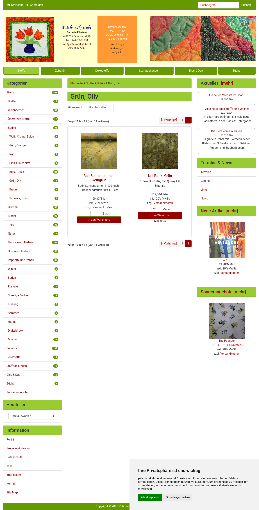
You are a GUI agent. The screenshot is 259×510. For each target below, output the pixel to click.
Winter (32, 269)
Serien (32, 277)
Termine (206, 172)
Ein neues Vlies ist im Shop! (226, 95)
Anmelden (34, 5)
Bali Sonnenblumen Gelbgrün (99, 178)
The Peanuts (227, 322)
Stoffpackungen (149, 70)
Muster (32, 339)
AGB (9, 466)
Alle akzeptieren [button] (150, 497)
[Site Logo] (30, 39)
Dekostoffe (102, 70)
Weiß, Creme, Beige (32, 136)
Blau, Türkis (32, 172)
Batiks (101, 83)
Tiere (32, 224)
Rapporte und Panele (32, 260)
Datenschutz (14, 457)
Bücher (237, 70)
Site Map (12, 492)
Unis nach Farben (32, 251)
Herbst (32, 321)
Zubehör (60, 70)
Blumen (32, 207)
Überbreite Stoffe (32, 119)
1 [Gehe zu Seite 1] (182, 120)
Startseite (15, 5)
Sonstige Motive (32, 295)
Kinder (32, 216)
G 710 (227, 242)
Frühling (32, 304)
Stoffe (21, 70)
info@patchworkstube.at (77, 44)
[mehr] (227, 83)
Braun (32, 189)
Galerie (205, 181)
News (204, 198)
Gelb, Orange (32, 145)
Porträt (10, 439)
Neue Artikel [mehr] (219, 210)
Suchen (246, 5)
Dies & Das (196, 70)
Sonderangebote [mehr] (223, 291)
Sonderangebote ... (18, 392)
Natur (32, 233)
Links (204, 189)
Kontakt (11, 483)
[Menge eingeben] (96, 213)
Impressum (13, 475)
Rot (32, 154)
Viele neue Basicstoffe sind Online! (227, 109)
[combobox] (218, 5)
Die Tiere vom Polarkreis (226, 131)
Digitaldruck (32, 330)
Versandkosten (102, 207)
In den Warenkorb (99, 219)
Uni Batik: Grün (160, 176)
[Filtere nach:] (100, 107)
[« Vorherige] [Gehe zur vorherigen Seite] (169, 120)
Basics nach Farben (32, 242)
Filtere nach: (75, 107)
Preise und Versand (18, 448)
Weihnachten (32, 110)
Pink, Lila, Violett (32, 163)
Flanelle (32, 286)
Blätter (32, 101)
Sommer (32, 313)
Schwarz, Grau (32, 198)
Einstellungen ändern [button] (178, 497)
